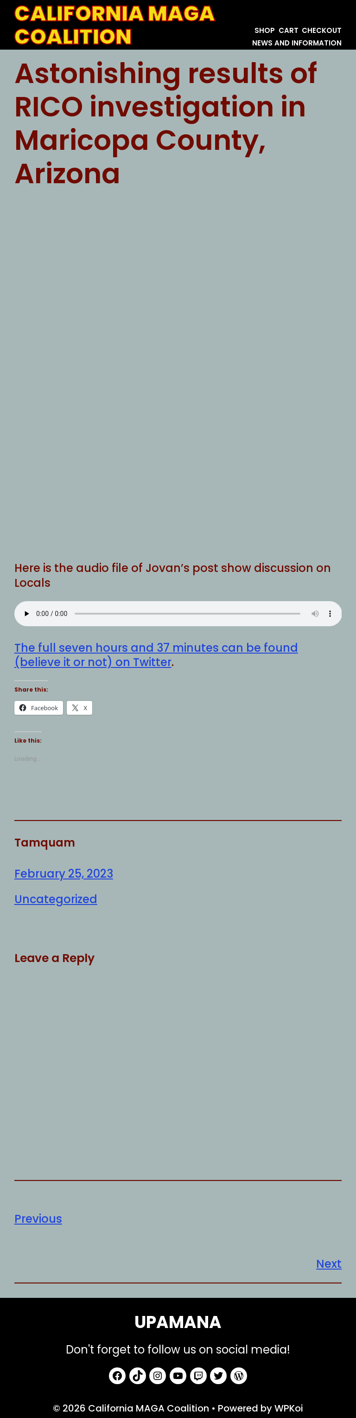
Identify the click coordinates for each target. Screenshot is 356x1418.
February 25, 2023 (63, 873)
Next (329, 1263)
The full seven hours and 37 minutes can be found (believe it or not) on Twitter (156, 655)
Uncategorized (55, 899)
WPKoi (288, 1408)
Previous (38, 1218)
